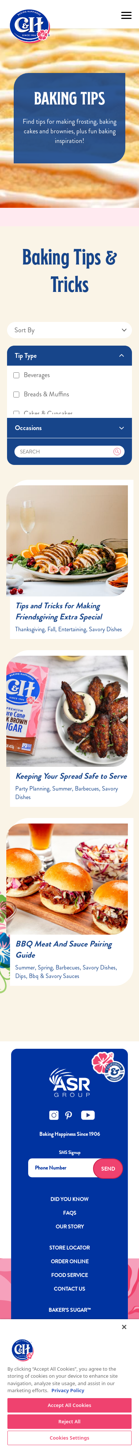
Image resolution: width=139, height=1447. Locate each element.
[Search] (69, 452)
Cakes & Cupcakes (43, 413)
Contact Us (69, 1289)
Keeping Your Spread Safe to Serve (71, 776)
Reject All (70, 1421)
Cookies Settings (69, 1437)
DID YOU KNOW (69, 1199)
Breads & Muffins (41, 394)
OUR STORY (70, 1226)
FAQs (69, 1213)
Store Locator (69, 1247)
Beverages (31, 375)
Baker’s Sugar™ (70, 1310)
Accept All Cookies (70, 1405)
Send (108, 1168)
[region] (69, 1383)
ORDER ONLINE (70, 1261)
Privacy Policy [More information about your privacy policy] (68, 1390)
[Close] (124, 1327)
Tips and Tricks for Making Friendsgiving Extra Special (58, 611)
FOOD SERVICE (69, 1275)
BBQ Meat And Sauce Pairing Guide (63, 949)
